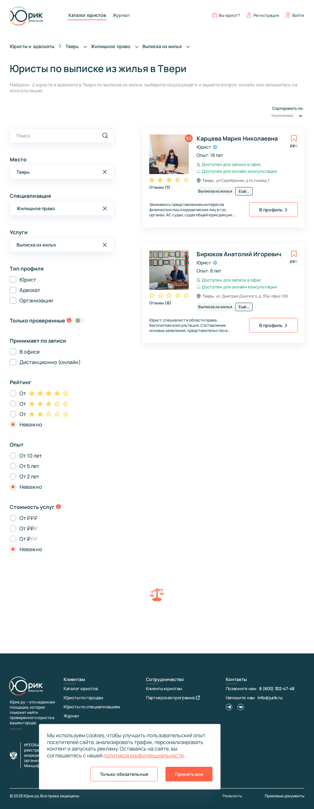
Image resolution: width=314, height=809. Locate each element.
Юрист (27, 279)
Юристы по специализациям (92, 707)
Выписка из (168, 46)
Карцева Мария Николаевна (237, 138)
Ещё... (244, 191)
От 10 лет (30, 455)
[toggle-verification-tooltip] (69, 321)
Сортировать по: (287, 113)
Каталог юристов (87, 15)
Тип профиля (26, 268)
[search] (105, 135)
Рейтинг (20, 382)
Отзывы (159, 187)
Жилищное (116, 46)
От (22, 393)
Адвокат (29, 290)
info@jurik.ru (270, 698)
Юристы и (32, 46)
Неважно (30, 424)
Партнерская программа (173, 698)
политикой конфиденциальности (144, 755)
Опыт (17, 444)
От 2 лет (29, 476)
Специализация (30, 195)
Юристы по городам (83, 698)
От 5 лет (29, 466)
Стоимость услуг (32, 507)
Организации (36, 300)
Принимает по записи (38, 340)
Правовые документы (284, 796)
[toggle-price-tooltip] (58, 507)
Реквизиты (232, 796)
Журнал (121, 15)
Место (18, 159)
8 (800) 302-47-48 (277, 688)
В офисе (29, 351)
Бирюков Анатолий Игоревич (239, 254)
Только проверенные (37, 320)
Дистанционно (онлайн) (50, 362)
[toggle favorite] (294, 138)
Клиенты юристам (164, 688)
